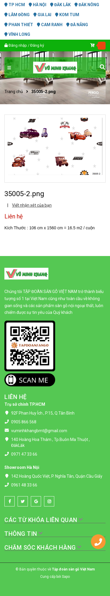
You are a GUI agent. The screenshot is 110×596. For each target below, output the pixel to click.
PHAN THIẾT (18, 24)
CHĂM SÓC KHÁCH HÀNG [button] (43, 547)
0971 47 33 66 (24, 454)
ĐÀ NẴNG (77, 24)
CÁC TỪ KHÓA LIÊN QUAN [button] (43, 519)
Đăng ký (37, 45)
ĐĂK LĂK (60, 4)
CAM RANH (49, 24)
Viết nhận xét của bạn (32, 205)
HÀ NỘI (37, 4)
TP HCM (14, 4)
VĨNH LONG (17, 34)
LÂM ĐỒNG (17, 14)
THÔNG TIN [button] (23, 533)
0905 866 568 (23, 422)
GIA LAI (42, 14)
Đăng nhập (18, 45)
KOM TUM (67, 14)
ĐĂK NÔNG (87, 4)
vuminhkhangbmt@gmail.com (39, 430)
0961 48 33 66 (24, 485)
